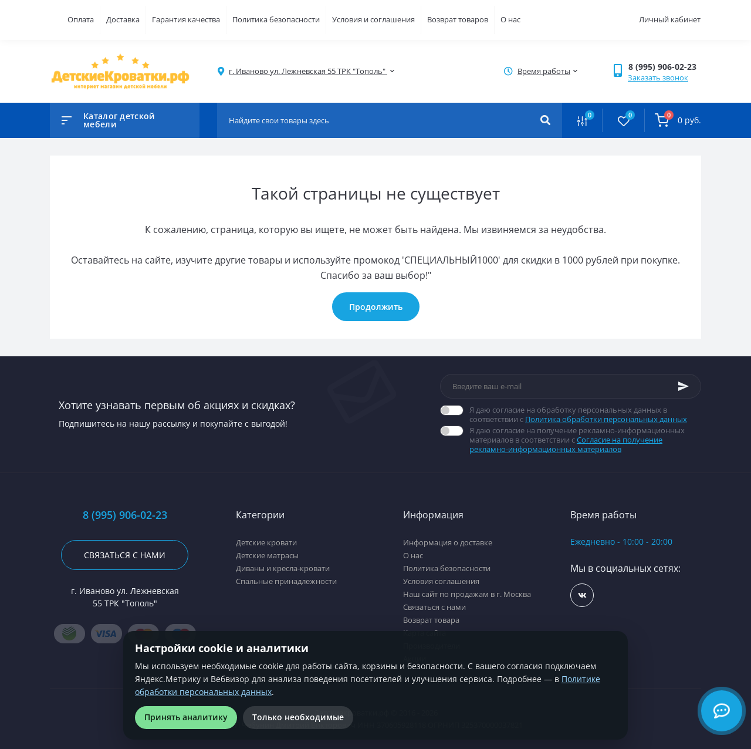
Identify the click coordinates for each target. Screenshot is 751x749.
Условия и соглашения (373, 19)
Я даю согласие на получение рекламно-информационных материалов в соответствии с (585, 440)
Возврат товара (431, 620)
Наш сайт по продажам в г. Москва (467, 594)
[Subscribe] (683, 386)
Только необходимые (298, 717)
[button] (664, 66)
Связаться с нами (124, 555)
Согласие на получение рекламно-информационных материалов (565, 444)
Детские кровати (266, 542)
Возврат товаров (457, 19)
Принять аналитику (186, 717)
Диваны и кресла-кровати (283, 568)
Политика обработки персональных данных (606, 419)
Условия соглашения (441, 581)
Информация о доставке (447, 542)
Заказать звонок (658, 77)
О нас (510, 19)
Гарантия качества (186, 19)
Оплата (80, 19)
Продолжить (375, 306)
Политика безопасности (276, 19)
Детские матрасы (267, 555)
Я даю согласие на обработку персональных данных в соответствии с (585, 414)
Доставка (123, 19)
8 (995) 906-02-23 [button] (125, 515)
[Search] (545, 120)
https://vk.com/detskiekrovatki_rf (582, 595)
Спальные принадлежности (286, 581)
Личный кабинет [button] (670, 19)
